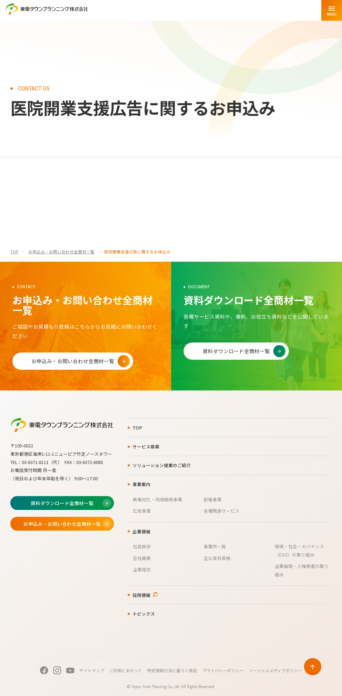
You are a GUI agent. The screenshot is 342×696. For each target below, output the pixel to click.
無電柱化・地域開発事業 (157, 499)
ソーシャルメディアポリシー (275, 670)
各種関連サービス (222, 511)
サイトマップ (91, 670)
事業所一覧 (215, 546)
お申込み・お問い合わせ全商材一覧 (61, 251)
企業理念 (142, 569)
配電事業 (213, 499)
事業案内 (141, 484)
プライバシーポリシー (223, 670)
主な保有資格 (217, 558)
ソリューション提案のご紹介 (162, 465)
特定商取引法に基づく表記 (172, 670)
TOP (14, 251)
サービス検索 (146, 446)
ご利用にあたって (125, 670)
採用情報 (141, 595)
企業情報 (141, 531)
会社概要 (142, 558)
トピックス (144, 613)
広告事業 (142, 511)
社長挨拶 (142, 546)
